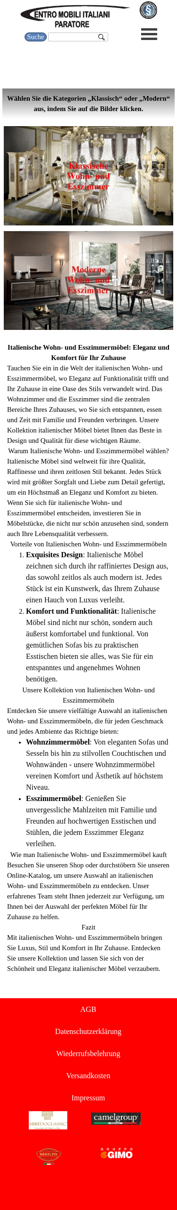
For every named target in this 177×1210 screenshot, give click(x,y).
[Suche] (78, 36)
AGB (88, 1009)
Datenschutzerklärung (88, 1031)
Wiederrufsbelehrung (88, 1054)
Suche (35, 36)
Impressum (88, 1098)
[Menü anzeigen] (149, 34)
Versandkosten (88, 1076)
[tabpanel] (88, 103)
